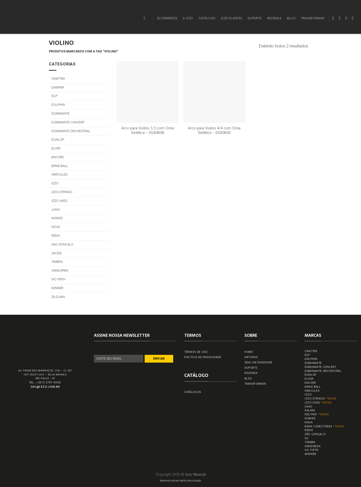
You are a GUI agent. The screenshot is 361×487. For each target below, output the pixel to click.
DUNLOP (57, 139)
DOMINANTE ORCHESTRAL (70, 131)
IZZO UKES (59, 201)
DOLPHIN (58, 105)
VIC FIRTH (58, 279)
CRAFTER (58, 78)
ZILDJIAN (58, 297)
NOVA (55, 227)
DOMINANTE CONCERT (67, 122)
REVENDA (274, 18)
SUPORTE (254, 18)
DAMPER (57, 87)
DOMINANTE (60, 113)
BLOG (291, 18)
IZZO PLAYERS (231, 18)
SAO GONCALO (62, 244)
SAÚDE (56, 253)
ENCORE (57, 157)
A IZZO (188, 18)
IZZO (54, 183)
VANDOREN (59, 270)
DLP (54, 96)
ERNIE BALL (59, 166)
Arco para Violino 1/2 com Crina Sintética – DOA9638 (147, 130)
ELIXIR (55, 148)
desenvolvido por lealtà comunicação (180, 480)
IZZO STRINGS (61, 192)
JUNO (55, 209)
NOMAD (57, 218)
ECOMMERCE (167, 18)
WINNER (57, 288)
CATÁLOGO (207, 18)
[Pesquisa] (146, 18)
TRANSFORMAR (312, 18)
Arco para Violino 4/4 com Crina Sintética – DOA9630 (214, 130)
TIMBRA (57, 262)
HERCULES (59, 174)
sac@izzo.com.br (45, 386)
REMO (55, 235)
